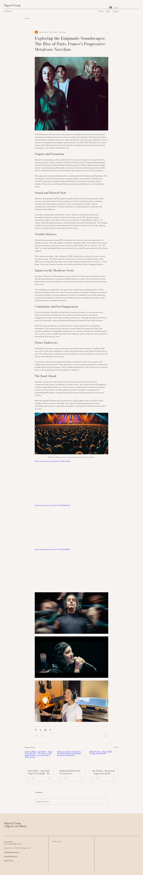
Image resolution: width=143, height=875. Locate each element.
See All (116, 747)
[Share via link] (50, 730)
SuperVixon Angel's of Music (15, 824)
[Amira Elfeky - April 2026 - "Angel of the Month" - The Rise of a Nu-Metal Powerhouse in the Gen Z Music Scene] (39, 759)
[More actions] (107, 32)
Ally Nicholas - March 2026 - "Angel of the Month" (103, 772)
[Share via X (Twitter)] (41, 730)
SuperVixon (12, 5)
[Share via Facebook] (36, 730)
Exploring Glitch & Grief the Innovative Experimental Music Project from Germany (71, 772)
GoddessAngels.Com (11, 852)
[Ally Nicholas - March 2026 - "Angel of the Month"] (103, 759)
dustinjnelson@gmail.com (13, 844)
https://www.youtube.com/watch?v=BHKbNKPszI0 (52, 505)
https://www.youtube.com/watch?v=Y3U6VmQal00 (52, 461)
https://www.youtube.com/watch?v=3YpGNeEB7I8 (52, 549)
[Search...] (11, 11)
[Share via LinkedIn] (45, 730)
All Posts (27, 18)
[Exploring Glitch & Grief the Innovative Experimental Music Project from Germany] (71, 759)
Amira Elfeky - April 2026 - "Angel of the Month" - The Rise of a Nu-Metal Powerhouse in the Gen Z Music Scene (39, 772)
